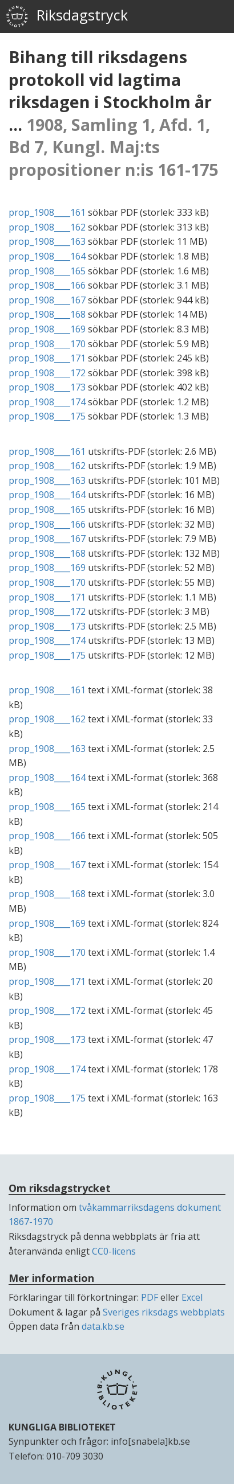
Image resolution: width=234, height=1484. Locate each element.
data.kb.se (103, 1326)
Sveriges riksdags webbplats (164, 1312)
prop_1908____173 (47, 387)
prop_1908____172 (47, 373)
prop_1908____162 (47, 227)
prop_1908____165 (47, 271)
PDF (149, 1297)
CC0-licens (114, 1251)
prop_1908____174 (47, 402)
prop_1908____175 (47, 416)
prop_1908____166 (47, 285)
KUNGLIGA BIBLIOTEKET (62, 1427)
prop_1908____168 (47, 314)
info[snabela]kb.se (150, 1441)
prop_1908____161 (47, 212)
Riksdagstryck (67, 16)
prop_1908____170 (47, 344)
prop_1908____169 (47, 329)
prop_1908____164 (47, 256)
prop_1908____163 (47, 241)
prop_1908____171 (47, 358)
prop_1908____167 (47, 300)
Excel (192, 1297)
